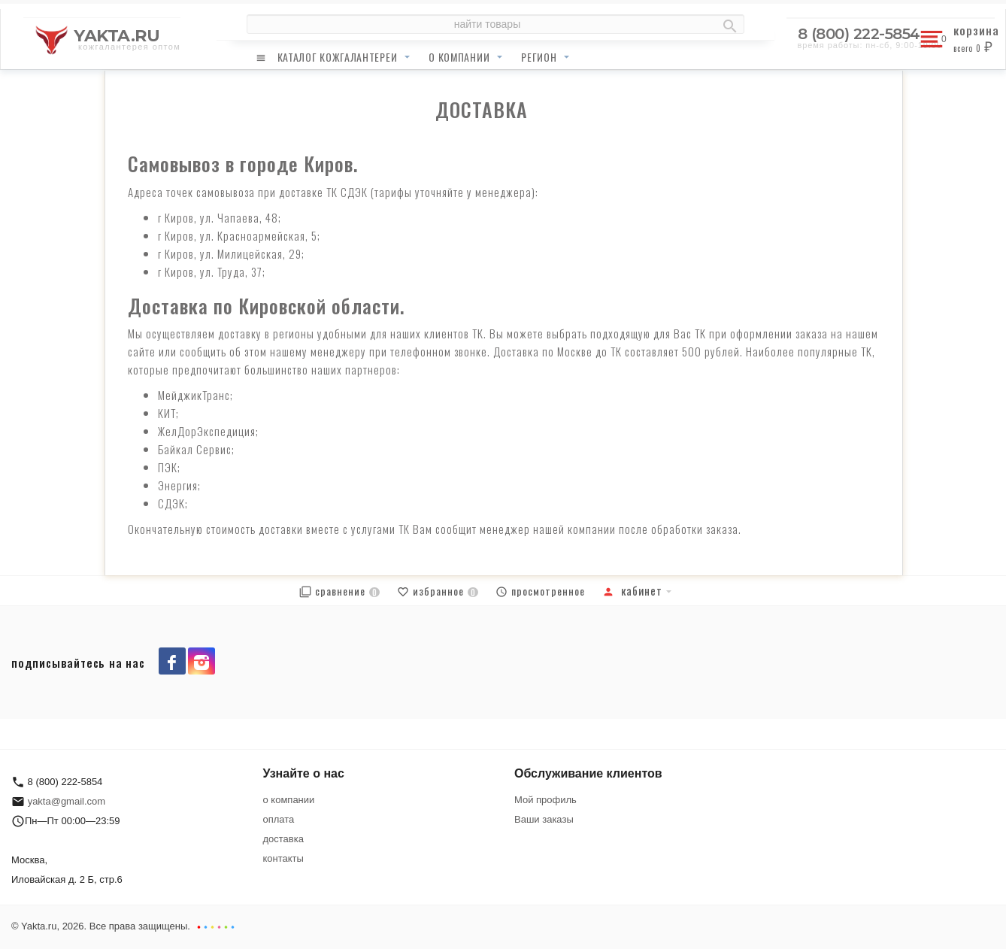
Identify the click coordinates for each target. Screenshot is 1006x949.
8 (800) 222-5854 (859, 34)
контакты (283, 858)
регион (538, 57)
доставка (283, 838)
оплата (279, 819)
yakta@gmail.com (67, 801)
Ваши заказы (544, 819)
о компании (459, 57)
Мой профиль (545, 799)
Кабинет (632, 590)
